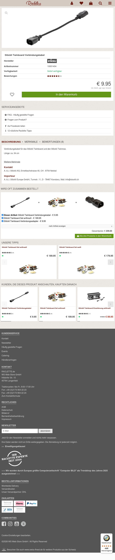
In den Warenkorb (66, 94)
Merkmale (31, 142)
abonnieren (45, 431)
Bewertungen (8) (53, 142)
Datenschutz (7, 410)
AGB (4, 407)
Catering (5, 356)
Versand (108, 88)
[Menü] (110, 535)
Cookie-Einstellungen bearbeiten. (16, 535)
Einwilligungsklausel (15, 446)
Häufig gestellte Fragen (12, 347)
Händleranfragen (9, 360)
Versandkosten (8, 489)
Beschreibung (11, 142)
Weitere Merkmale (12, 162)
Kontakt (5, 339)
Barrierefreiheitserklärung (13, 416)
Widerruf (5, 413)
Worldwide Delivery (10, 486)
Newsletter (6, 343)
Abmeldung (54, 442)
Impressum (7, 419)
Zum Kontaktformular (11, 396)
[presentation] (4, 262)
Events (5, 351)
